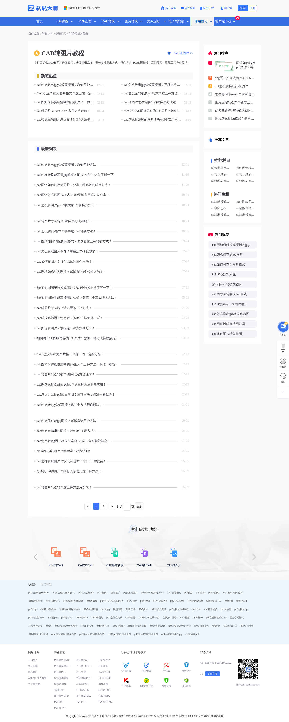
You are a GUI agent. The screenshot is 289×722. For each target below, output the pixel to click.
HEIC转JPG (82, 690)
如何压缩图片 (174, 592)
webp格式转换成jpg (171, 634)
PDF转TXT (60, 707)
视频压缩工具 (230, 626)
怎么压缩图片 (130, 592)
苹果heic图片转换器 (69, 609)
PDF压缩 (103, 666)
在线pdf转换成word (73, 601)
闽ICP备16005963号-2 (191, 716)
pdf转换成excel (36, 617)
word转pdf (102, 592)
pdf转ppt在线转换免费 (119, 634)
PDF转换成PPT (62, 666)
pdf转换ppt (214, 592)
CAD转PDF (105, 672)
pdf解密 (188, 592)
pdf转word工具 (214, 601)
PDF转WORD (61, 660)
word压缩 (185, 617)
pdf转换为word (157, 626)
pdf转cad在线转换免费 (146, 634)
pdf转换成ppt (241, 609)
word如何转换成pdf (233, 592)
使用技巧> (61, 33)
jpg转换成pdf (177, 601)
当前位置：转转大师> (41, 33)
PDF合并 (81, 701)
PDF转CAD (82, 660)
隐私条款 (33, 672)
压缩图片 (115, 592)
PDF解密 (81, 672)
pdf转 (49, 626)
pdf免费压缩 (103, 626)
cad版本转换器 (48, 609)
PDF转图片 (104, 660)
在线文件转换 (35, 626)
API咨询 (188, 8)
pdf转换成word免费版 (66, 626)
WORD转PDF (83, 678)
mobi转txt (198, 617)
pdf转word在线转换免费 (92, 634)
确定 (139, 506)
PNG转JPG (105, 695)
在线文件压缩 (169, 617)
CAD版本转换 (61, 678)
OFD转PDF (82, 617)
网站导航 (218, 716)
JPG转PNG (82, 684)
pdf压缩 (229, 601)
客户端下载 (34, 684)
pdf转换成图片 (158, 609)
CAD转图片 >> (180, 53)
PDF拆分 (143, 609)
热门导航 (168, 8)
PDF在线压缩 (90, 609)
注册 (252, 8)
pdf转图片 (92, 601)
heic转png (52, 617)
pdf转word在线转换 (149, 617)
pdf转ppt (32, 609)
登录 (243, 8)
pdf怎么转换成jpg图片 (63, 592)
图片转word (247, 626)
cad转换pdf (118, 626)
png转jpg (200, 592)
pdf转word (241, 601)
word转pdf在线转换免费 (63, 634)
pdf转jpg (105, 609)
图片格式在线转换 (136, 626)
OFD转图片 (97, 617)
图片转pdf (132, 601)
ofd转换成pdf (192, 634)
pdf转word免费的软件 (152, 592)
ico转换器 (130, 617)
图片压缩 (130, 609)
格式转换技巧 (53, 601)
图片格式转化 (237, 617)
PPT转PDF (104, 690)
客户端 (226, 8)
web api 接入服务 (37, 678)
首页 (39, 21)
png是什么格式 (114, 617)
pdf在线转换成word (216, 617)
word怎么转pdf (86, 592)
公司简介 (33, 660)
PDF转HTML (105, 701)
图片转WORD (61, 695)
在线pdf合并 (86, 626)
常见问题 (33, 666)
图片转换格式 (35, 601)
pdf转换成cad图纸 (179, 609)
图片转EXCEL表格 (38, 634)
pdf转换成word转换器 (179, 626)
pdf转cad (145, 601)
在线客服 (212, 673)
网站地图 (208, 716)
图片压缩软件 (160, 601)
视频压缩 (117, 609)
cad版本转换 (211, 609)
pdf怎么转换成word (38, 592)
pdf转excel (67, 617)
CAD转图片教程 (79, 33)
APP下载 (207, 8)
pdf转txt (216, 626)
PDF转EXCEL (83, 666)
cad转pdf (196, 609)
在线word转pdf (195, 601)
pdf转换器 (226, 609)
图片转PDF (60, 672)
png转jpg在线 (201, 626)
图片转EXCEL (83, 695)
